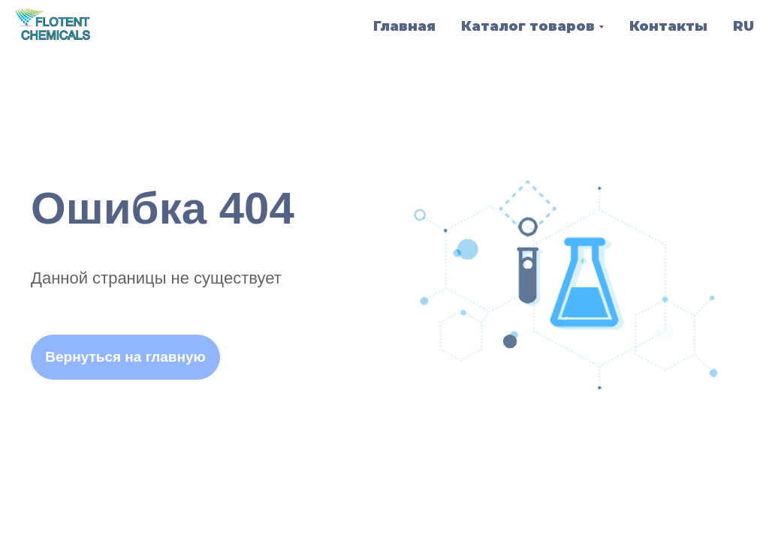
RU (743, 26)
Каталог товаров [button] (528, 26)
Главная (404, 26)
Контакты (668, 26)
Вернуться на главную (125, 357)
